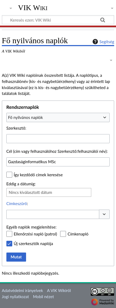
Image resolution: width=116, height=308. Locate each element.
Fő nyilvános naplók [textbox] (25, 117)
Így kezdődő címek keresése (38, 174)
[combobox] (58, 117)
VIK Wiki (33, 7)
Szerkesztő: (16, 128)
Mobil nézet (43, 296)
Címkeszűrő (16, 203)
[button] (104, 214)
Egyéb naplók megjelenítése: (31, 227)
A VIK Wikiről (59, 290)
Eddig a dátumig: (21, 183)
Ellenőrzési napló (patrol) (35, 233)
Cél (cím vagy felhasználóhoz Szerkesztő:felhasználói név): (57, 151)
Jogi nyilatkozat (15, 296)
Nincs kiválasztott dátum (30, 192)
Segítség (102, 41)
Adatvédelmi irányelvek (22, 290)
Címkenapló (78, 233)
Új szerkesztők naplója (33, 243)
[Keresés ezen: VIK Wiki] (58, 19)
